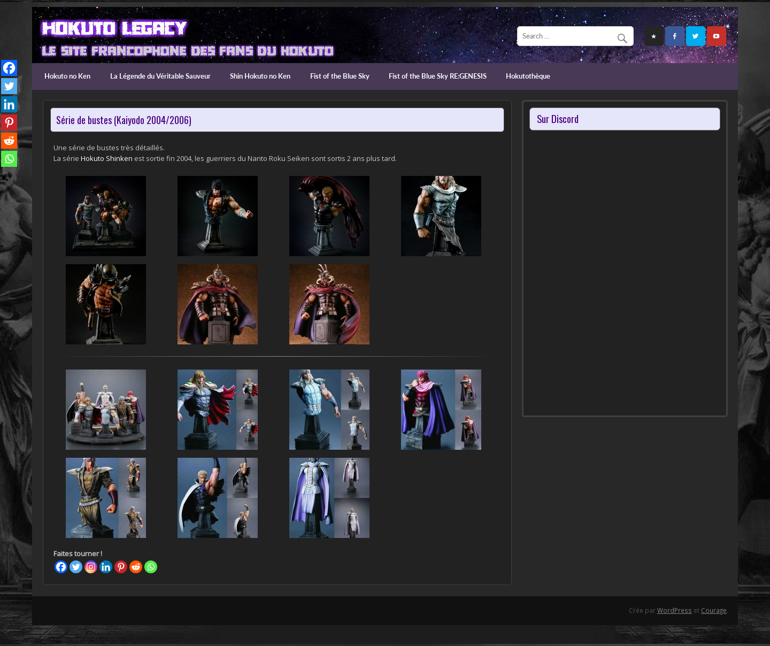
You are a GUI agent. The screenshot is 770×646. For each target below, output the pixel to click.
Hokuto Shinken (107, 158)
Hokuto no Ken (67, 76)
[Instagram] (90, 566)
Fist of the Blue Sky (339, 76)
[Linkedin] (105, 566)
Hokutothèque (528, 76)
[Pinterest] (120, 566)
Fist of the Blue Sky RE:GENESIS (438, 76)
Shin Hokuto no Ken (260, 76)
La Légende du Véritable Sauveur (160, 76)
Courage (714, 610)
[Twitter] (76, 566)
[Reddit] (135, 566)
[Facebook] (61, 566)
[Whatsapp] (150, 566)
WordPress (674, 610)
